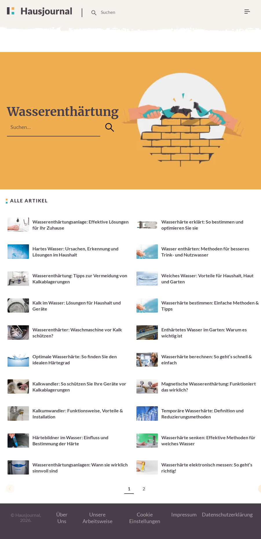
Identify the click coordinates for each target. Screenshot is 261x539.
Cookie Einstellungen (144, 517)
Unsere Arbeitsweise (97, 517)
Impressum (184, 514)
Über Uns (61, 517)
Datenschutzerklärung (227, 514)
